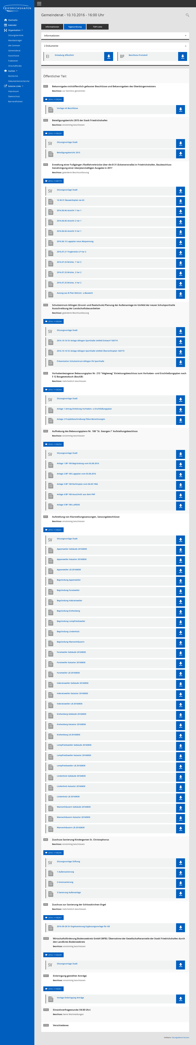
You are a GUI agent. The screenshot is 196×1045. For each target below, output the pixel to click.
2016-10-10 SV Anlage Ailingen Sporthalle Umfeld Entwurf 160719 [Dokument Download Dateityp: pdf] (87, 340)
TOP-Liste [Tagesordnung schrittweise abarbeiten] (97, 26)
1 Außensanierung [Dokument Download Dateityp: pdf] (65, 872)
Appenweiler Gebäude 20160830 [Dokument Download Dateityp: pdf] (72, 549)
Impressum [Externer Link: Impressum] (13, 91)
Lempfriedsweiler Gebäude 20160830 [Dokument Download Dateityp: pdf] (74, 745)
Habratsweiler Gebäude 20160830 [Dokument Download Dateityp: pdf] (72, 683)
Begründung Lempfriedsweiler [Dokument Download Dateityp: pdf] (71, 621)
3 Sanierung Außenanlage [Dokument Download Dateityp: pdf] (69, 892)
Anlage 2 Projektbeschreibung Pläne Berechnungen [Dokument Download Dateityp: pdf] (81, 419)
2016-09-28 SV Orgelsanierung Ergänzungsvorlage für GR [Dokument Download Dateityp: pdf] (83, 926)
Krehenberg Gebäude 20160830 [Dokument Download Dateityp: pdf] (71, 714)
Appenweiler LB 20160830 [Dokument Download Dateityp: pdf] (69, 570)
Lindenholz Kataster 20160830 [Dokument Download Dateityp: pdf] (71, 786)
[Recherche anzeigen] (186, 15)
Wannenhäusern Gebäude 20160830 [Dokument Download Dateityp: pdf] (74, 807)
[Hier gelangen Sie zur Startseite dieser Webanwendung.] (17, 8)
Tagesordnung (75, 26)
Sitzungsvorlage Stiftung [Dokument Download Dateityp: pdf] (68, 861)
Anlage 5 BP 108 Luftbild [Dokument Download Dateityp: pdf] (68, 505)
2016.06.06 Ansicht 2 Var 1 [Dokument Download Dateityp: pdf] (69, 221)
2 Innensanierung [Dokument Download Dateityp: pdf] (65, 882)
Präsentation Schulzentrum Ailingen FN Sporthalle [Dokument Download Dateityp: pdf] (80, 361)
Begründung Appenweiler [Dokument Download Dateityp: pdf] (69, 580)
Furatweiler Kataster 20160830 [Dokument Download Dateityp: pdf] (71, 662)
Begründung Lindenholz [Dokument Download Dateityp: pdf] (68, 631)
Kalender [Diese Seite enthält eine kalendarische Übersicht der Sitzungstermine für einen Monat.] (10, 25)
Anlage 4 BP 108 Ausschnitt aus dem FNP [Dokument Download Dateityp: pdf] (76, 494)
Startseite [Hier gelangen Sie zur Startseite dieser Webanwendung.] (10, 20)
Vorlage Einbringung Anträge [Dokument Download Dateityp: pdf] (70, 998)
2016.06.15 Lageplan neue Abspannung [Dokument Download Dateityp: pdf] (75, 241)
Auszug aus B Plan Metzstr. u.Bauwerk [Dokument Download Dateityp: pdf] (75, 293)
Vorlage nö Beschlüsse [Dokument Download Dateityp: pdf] (67, 108)
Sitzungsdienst (180, 1037)
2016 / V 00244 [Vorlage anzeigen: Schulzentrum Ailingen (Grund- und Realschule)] (55, 321)
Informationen (52, 26)
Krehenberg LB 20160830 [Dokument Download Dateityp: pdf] (68, 735)
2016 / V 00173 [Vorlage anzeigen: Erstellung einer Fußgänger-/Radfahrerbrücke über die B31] (55, 181)
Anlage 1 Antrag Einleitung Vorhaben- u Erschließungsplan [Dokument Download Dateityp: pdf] (84, 409)
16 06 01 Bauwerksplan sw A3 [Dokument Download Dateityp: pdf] (70, 200)
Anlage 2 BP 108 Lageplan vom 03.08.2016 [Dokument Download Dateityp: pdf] (76, 474)
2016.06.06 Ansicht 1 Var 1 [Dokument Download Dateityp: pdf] (69, 210)
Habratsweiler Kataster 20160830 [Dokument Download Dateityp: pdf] (72, 693)
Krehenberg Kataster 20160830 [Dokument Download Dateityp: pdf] (71, 724)
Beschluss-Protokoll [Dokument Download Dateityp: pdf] (138, 55)
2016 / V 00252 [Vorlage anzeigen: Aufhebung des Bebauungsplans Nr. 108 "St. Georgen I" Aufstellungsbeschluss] (55, 444)
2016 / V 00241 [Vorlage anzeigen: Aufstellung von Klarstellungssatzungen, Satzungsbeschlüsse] (55, 529)
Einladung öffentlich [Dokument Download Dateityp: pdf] (64, 55)
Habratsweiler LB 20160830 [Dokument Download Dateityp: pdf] (69, 704)
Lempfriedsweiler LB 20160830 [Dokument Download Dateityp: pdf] (71, 766)
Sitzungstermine (15, 35)
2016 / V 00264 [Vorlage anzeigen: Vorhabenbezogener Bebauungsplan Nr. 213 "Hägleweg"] (55, 389)
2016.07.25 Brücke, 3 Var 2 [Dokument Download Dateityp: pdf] (69, 283)
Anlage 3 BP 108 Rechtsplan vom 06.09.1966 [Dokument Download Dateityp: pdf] (77, 484)
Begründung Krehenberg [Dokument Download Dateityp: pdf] (68, 611)
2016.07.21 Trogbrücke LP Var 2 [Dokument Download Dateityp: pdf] (71, 252)
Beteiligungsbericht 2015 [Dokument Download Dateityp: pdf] (68, 152)
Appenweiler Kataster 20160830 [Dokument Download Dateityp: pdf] (71, 559)
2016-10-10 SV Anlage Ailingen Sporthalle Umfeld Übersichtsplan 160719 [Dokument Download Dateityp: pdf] (90, 351)
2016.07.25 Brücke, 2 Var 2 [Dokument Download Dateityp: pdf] (69, 272)
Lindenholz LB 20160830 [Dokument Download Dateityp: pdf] (68, 796)
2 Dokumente (51, 45)
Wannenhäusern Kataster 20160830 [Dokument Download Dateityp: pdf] (73, 817)
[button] (17, 30)
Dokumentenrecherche (18, 81)
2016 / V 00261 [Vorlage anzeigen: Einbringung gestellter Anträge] (55, 989)
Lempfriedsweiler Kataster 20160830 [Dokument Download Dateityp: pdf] (74, 755)
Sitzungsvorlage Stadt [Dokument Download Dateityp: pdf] (67, 142)
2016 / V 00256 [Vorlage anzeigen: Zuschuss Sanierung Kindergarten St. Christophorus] (55, 852)
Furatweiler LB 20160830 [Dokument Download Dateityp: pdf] (68, 673)
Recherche (13, 76)
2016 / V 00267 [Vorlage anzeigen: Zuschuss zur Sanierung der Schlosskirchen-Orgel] (55, 917)
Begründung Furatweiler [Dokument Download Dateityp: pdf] (68, 590)
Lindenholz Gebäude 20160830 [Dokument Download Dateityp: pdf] (71, 776)
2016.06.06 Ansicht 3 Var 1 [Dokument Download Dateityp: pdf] (69, 231)
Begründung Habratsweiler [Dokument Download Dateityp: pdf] (69, 600)
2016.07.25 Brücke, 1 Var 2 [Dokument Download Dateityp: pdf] (69, 262)
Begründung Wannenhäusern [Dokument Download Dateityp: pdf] (70, 642)
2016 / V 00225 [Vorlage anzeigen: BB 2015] (55, 133)
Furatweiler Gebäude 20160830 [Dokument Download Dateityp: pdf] (71, 652)
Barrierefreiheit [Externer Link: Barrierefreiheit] (15, 101)
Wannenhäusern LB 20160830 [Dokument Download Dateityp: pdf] (71, 827)
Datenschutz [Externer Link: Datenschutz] (14, 96)
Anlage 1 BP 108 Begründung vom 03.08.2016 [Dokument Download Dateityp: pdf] (78, 463)
